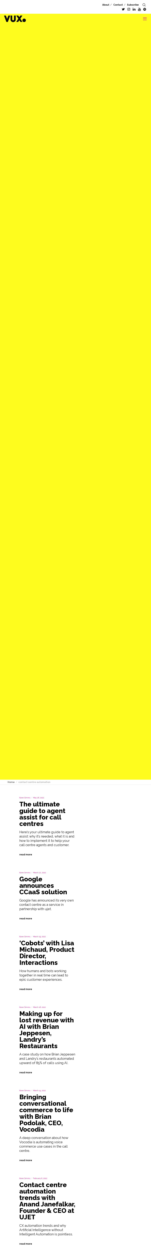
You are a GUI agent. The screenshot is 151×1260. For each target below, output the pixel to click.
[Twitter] (123, 9)
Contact (118, 4)
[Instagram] (128, 9)
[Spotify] (144, 9)
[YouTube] (139, 9)
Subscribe (133, 4)
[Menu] (143, 19)
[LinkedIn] (134, 9)
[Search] (144, 5)
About (105, 4)
